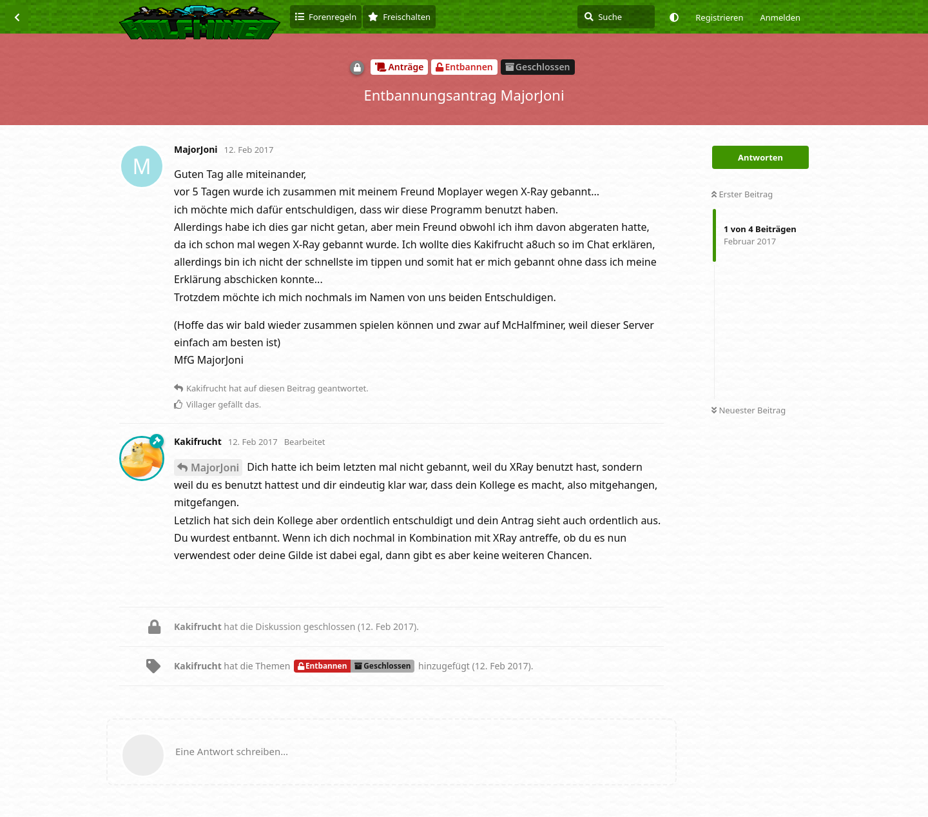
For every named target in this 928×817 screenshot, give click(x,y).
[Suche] (616, 16)
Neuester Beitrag (748, 410)
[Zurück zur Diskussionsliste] (16, 16)
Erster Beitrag (742, 194)
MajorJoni (215, 467)
